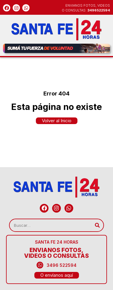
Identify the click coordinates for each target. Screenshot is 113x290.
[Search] (97, 225)
